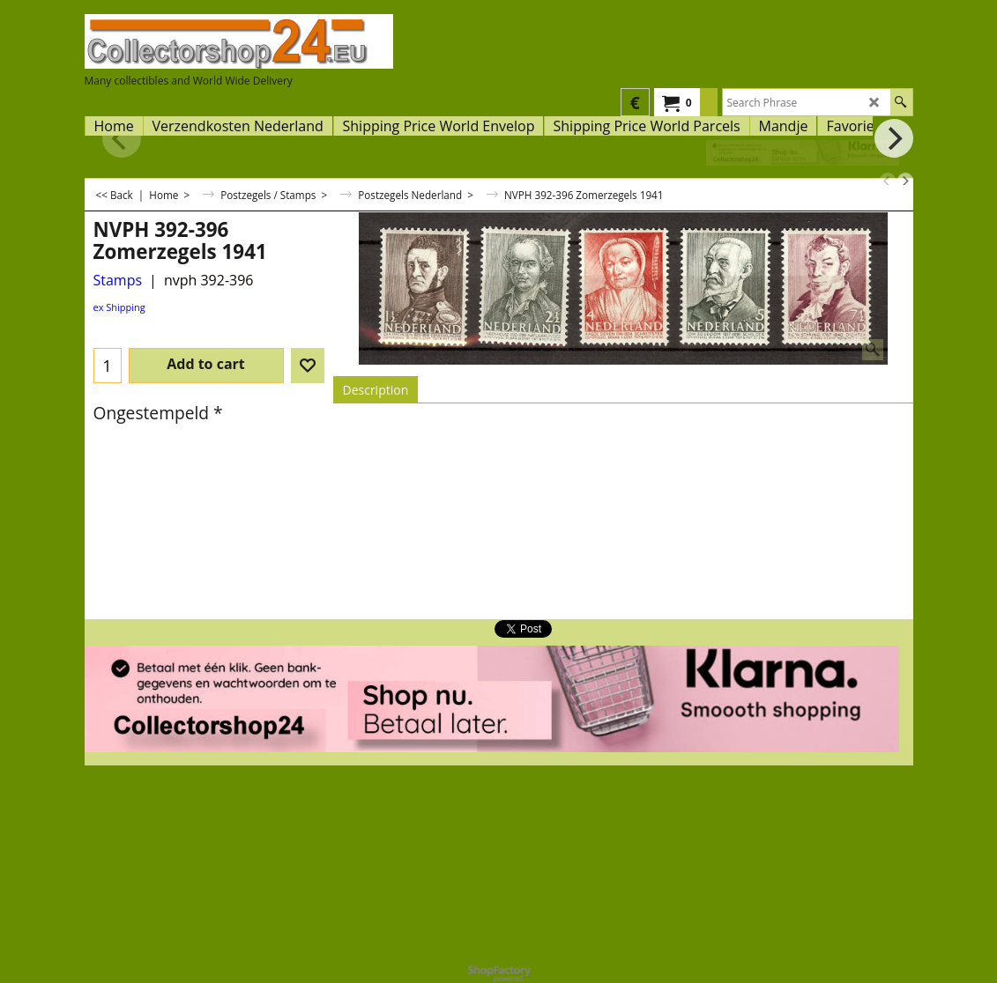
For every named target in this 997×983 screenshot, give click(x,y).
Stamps (118, 280)
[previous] (888, 180)
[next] (905, 180)
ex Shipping (119, 307)
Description (376, 389)
